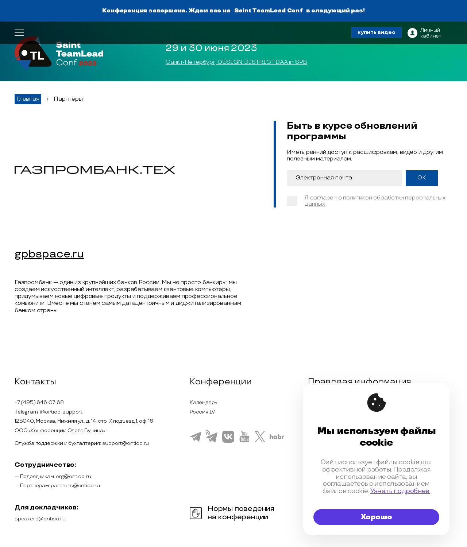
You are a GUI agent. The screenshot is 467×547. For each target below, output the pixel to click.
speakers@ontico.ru (40, 518)
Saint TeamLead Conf (268, 10)
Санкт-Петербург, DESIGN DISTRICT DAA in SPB (236, 62)
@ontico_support (61, 412)
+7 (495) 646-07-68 (39, 402)
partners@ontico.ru (75, 485)
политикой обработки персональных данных (375, 201)
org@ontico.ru (73, 476)
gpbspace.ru (49, 254)
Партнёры (68, 99)
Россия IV (202, 412)
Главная (27, 99)
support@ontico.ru (125, 443)
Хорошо (376, 517)
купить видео (376, 32)
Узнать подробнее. (400, 491)
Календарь (203, 402)
